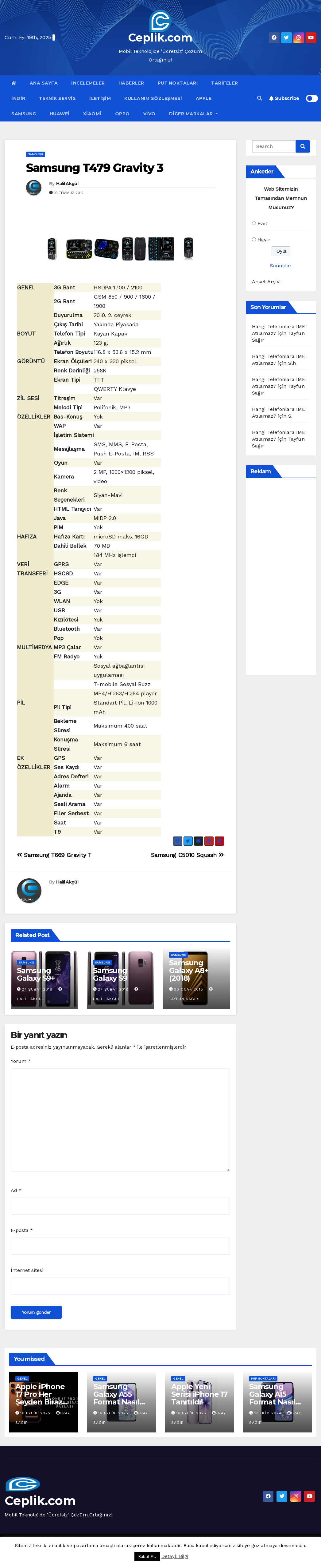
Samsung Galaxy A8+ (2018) (188, 970)
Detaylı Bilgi (174, 1556)
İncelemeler (88, 83)
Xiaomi (92, 114)
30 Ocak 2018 (188, 989)
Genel (22, 1378)
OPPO (122, 114)
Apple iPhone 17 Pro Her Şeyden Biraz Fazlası (40, 1398)
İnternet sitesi (27, 1270)
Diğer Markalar (193, 114)
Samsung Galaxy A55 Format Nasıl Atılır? (116, 1398)
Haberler (131, 83)
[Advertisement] (286, 576)
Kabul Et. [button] (147, 1556)
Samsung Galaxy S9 (110, 974)
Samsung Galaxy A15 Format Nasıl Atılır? (272, 1398)
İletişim (100, 98)
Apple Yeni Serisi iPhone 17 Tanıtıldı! (199, 1394)
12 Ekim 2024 (268, 1413)
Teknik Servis (57, 98)
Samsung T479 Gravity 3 (94, 168)
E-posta (22, 1230)
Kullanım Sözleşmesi (153, 98)
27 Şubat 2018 (37, 989)
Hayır (263, 240)
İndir (18, 98)
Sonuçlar (281, 265)
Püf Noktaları (178, 83)
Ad (16, 1190)
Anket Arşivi (266, 281)
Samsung (23, 114)
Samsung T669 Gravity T (54, 855)
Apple (204, 98)
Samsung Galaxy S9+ (36, 974)
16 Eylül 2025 (36, 1413)
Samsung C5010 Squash (187, 855)
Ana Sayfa (44, 83)
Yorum (21, 1061)
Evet (262, 223)
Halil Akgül (67, 183)
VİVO (149, 114)
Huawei (60, 114)
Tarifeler (224, 83)
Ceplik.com (160, 37)
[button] (259, 98)
